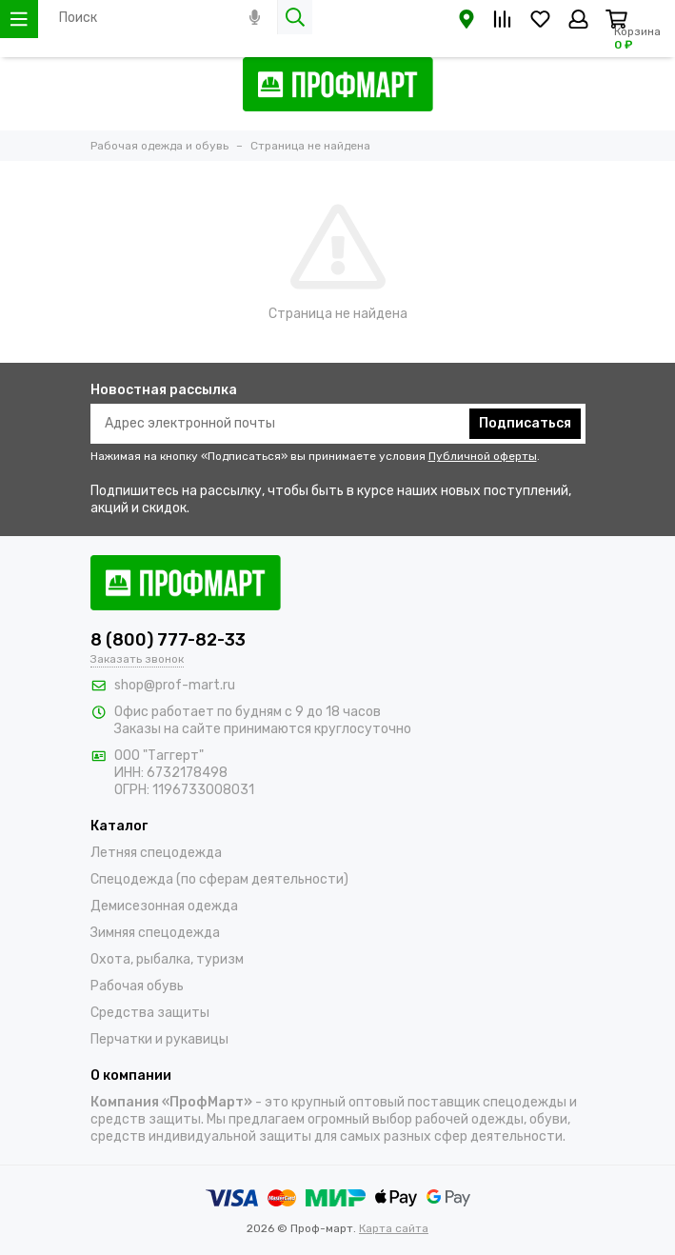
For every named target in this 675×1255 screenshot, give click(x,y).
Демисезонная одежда (164, 906)
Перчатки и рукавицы (159, 1039)
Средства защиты (149, 1013)
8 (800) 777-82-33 (168, 639)
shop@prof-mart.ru (174, 685)
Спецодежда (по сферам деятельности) (219, 879)
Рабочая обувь (137, 986)
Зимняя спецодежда (155, 933)
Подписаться (525, 423)
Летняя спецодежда (156, 853)
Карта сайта (393, 1228)
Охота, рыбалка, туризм (167, 959)
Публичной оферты (482, 456)
